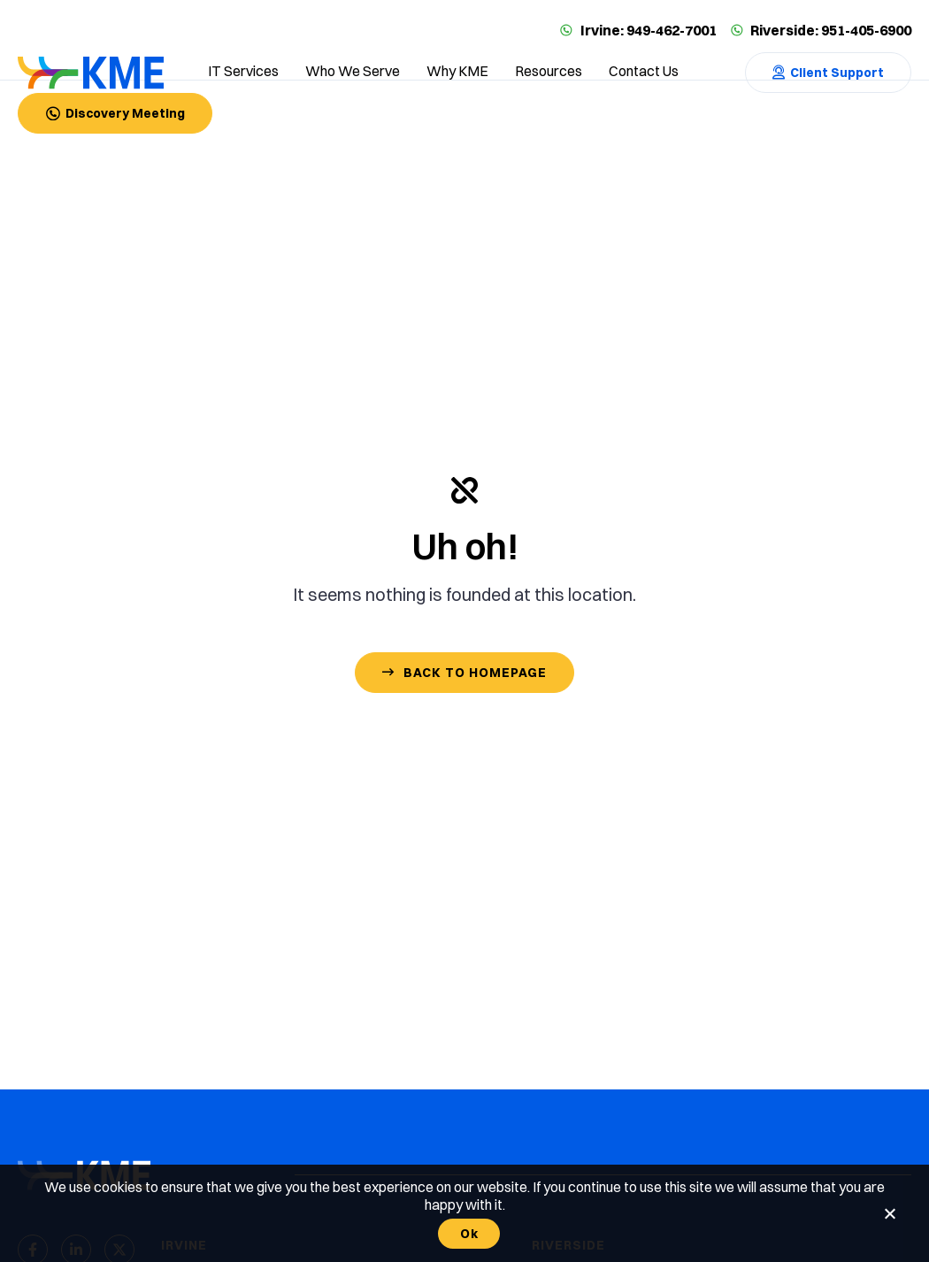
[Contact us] (644, 72)
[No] (889, 1213)
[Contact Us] (828, 72)
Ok (469, 1234)
